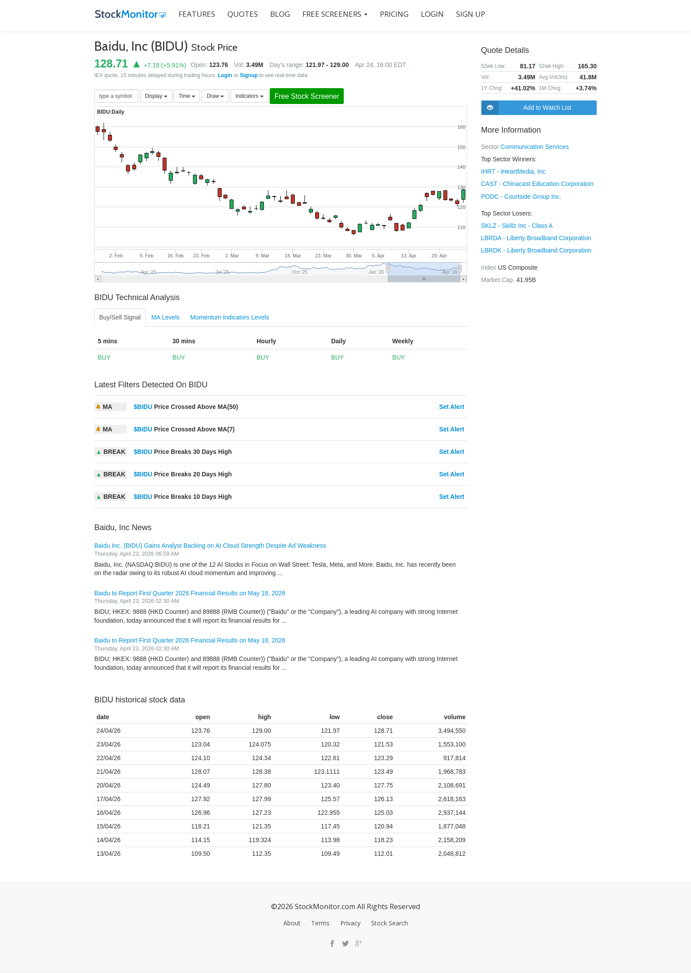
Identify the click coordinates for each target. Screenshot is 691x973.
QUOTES (242, 14)
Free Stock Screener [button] (308, 96)
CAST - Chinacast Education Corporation (537, 183)
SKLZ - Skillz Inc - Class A (517, 225)
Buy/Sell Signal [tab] (120, 317)
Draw (215, 96)
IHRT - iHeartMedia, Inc (513, 171)
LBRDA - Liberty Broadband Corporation (536, 237)
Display (156, 96)
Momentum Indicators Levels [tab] (229, 317)
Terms (320, 923)
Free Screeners (334, 14)
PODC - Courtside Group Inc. (521, 196)
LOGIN (431, 14)
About (292, 923)
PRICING (393, 14)
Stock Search (389, 923)
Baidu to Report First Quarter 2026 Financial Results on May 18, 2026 (189, 593)
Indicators (249, 96)
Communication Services (535, 146)
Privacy (350, 923)
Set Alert (451, 407)
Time (186, 96)
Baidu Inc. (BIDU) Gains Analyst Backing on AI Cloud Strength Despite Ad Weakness (210, 546)
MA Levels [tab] (165, 317)
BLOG (279, 14)
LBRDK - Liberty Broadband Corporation (536, 249)
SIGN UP (469, 14)
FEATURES (196, 14)
